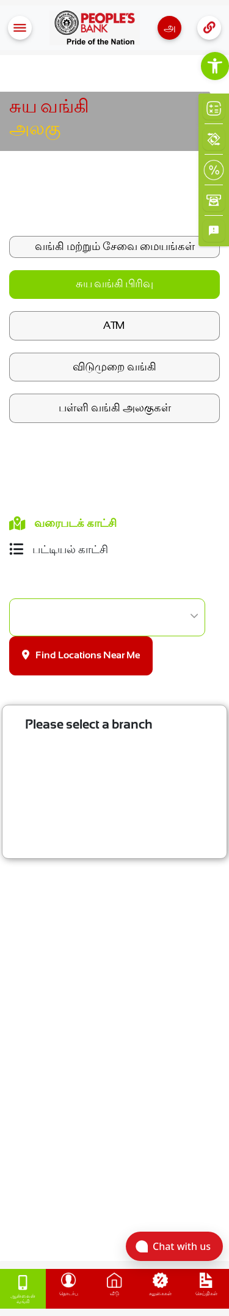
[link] (215, 66)
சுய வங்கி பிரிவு (114, 284)
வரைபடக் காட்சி (63, 523)
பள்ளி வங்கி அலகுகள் (115, 408)
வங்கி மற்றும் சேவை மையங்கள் (115, 246)
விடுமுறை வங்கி (114, 367)
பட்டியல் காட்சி (58, 549)
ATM (114, 325)
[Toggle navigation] (20, 28)
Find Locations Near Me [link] (81, 655)
